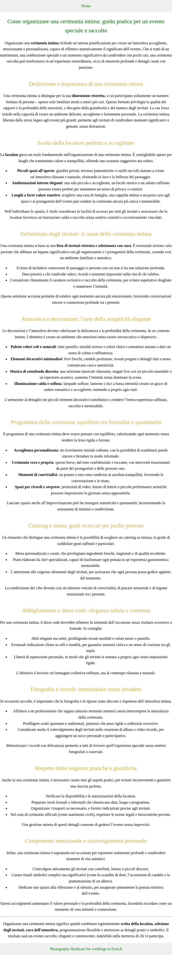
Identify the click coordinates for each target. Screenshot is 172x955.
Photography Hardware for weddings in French (86, 949)
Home (86, 6)
